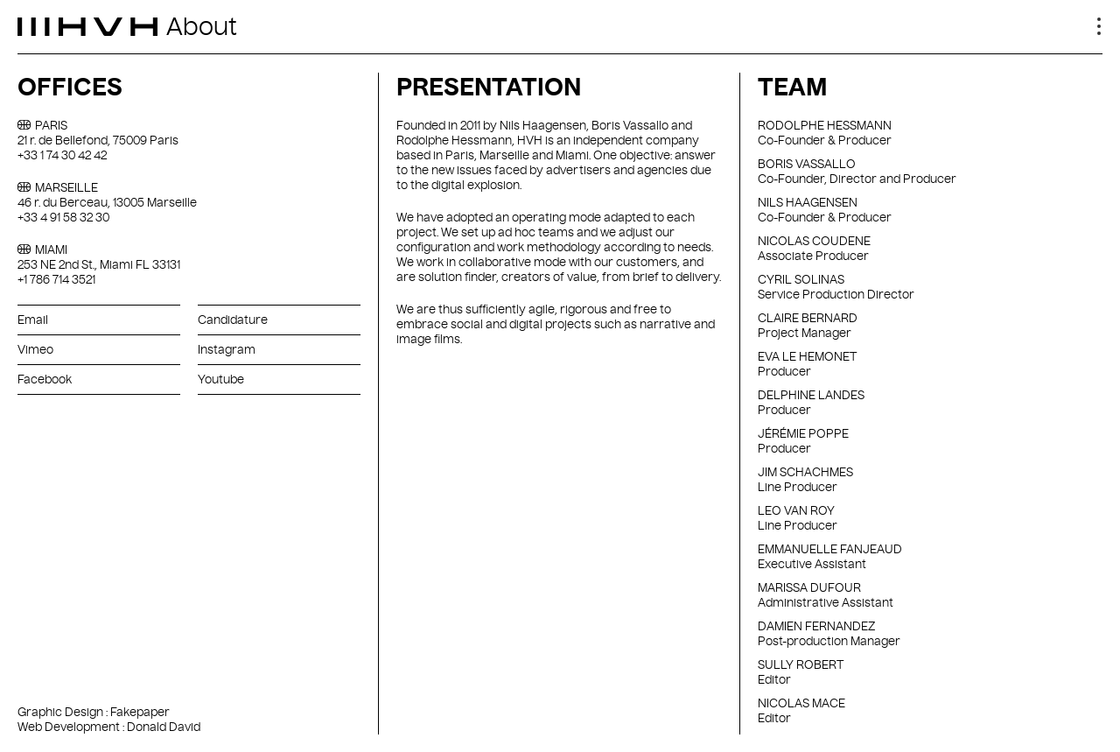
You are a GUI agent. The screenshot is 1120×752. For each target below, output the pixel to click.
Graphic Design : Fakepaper (94, 712)
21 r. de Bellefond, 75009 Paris (98, 140)
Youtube (221, 379)
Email (33, 320)
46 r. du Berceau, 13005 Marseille (107, 202)
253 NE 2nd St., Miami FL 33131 (99, 264)
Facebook (45, 379)
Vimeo (35, 349)
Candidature (233, 320)
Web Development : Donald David (109, 727)
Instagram (227, 349)
